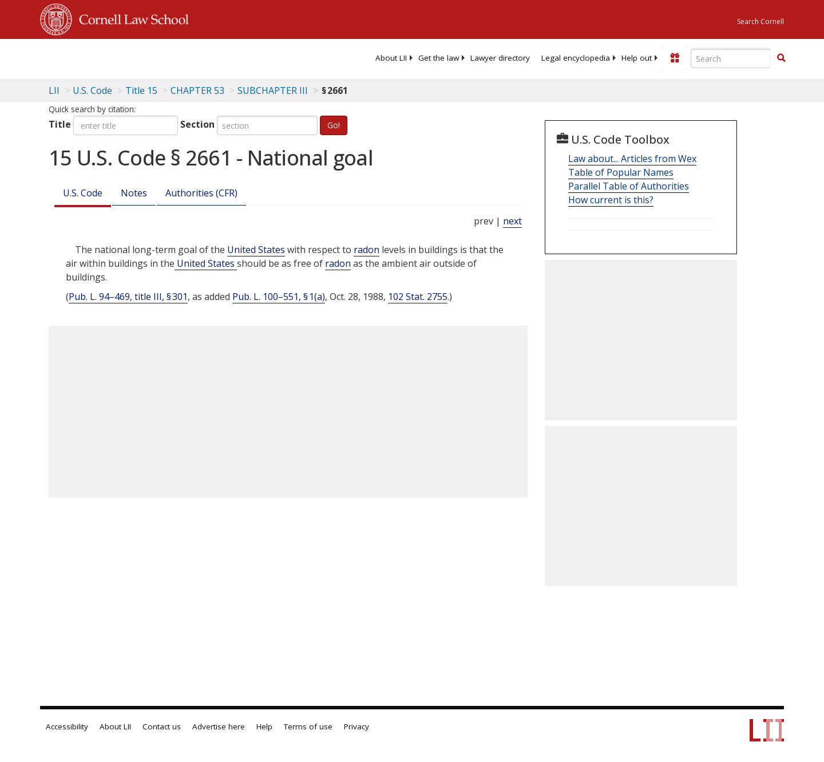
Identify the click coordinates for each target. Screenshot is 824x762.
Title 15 (141, 90)
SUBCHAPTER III (272, 90)
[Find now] (781, 58)
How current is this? (610, 200)
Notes (134, 193)
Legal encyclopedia (575, 58)
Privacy (356, 726)
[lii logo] (169, 57)
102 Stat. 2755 (417, 296)
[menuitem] (391, 58)
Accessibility (67, 726)
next (512, 221)
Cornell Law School (130, 17)
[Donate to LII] (674, 57)
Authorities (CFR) (201, 193)
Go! (333, 125)
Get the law (438, 58)
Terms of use (308, 726)
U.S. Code (82, 193)
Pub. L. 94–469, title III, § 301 (128, 296)
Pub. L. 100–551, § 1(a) (278, 296)
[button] (781, 58)
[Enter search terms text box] (731, 58)
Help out (636, 58)
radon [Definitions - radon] (366, 249)
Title (60, 124)
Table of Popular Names (621, 172)
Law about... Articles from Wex (632, 158)
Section (197, 124)
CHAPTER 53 (197, 90)
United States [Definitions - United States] (256, 249)
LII (54, 90)
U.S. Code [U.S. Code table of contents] (92, 90)
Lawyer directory (500, 58)
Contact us (161, 726)
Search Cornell (760, 21)
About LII (391, 58)
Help (264, 726)
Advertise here (218, 726)
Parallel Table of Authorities (628, 186)
